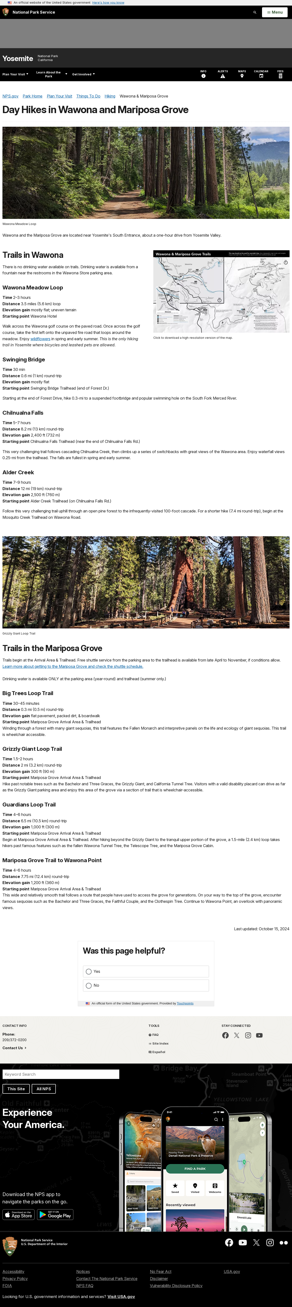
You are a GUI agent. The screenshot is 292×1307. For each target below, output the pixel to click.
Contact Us (13, 1048)
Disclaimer (159, 1278)
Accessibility (13, 1271)
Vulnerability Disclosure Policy (176, 1285)
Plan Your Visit (15, 74)
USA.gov (232, 1271)
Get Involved (83, 74)
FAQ (153, 1035)
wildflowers (40, 338)
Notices (83, 1271)
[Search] (60, 1074)
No (96, 985)
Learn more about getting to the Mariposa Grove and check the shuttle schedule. (72, 666)
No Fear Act (160, 1271)
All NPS (44, 1088)
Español (156, 1052)
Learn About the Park (51, 74)
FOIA (7, 1285)
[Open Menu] (275, 12)
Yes (97, 971)
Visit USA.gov (121, 1296)
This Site (16, 1088)
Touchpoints (185, 1003)
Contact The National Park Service (106, 1278)
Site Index (158, 1043)
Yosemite (17, 58)
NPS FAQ (84, 1285)
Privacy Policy (15, 1278)
